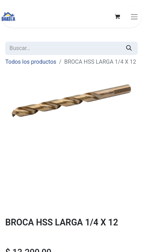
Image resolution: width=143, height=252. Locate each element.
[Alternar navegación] (134, 16)
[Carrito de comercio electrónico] (117, 16)
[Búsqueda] (129, 48)
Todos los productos (30, 61)
